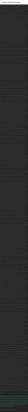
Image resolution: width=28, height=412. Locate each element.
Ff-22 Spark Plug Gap (9, 402)
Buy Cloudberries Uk (5, 398)
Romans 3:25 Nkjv (17, 400)
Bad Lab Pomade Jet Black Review (19, 396)
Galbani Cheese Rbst (5, 396)
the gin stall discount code (11, 2)
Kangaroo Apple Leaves (16, 398)
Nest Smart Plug (19, 402)
